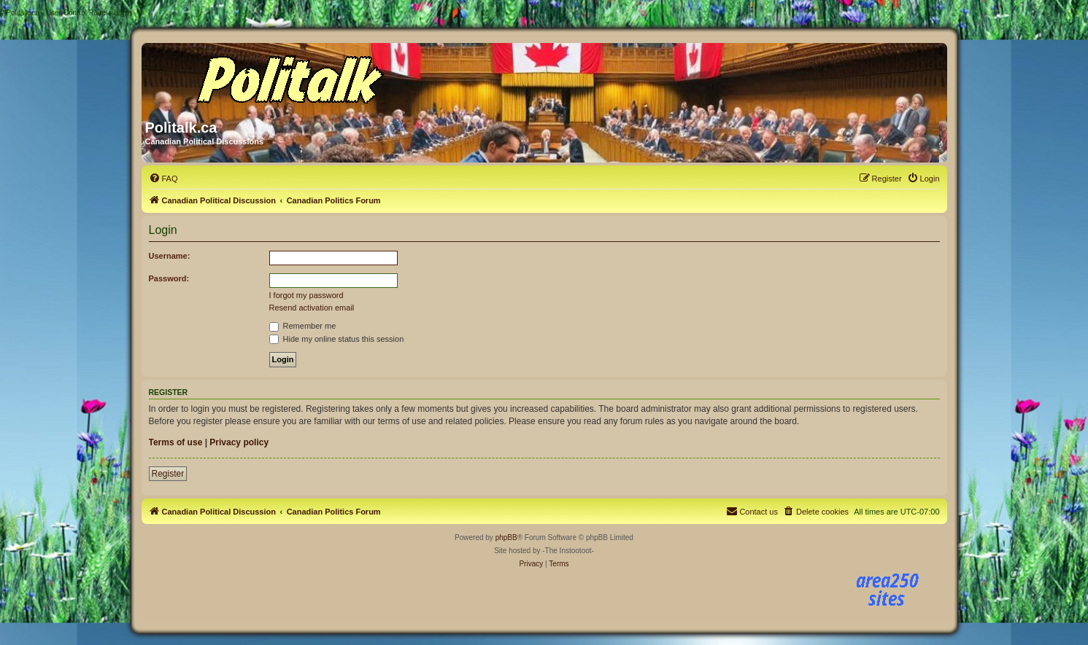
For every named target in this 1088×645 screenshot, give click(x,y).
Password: (169, 278)
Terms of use (176, 442)
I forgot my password (306, 295)
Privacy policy (239, 442)
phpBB (506, 537)
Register (168, 474)
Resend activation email (312, 307)
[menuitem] (163, 178)
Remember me (302, 325)
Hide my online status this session (336, 339)
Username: (169, 255)
